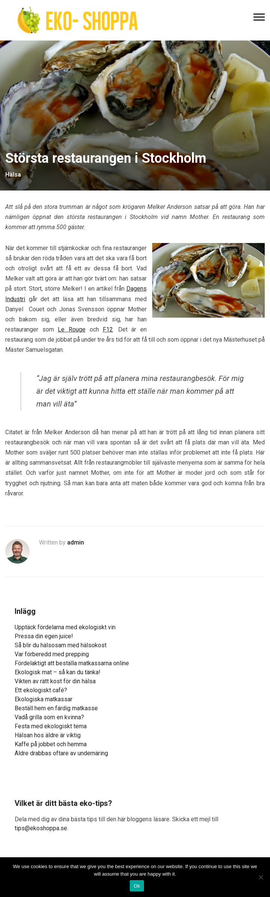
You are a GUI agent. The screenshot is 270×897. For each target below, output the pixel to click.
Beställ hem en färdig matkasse (56, 708)
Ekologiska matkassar (43, 699)
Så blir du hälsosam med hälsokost (60, 645)
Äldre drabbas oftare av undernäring (61, 753)
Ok (137, 886)
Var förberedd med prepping (52, 654)
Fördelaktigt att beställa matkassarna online (72, 663)
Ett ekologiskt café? (41, 690)
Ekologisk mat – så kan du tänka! (57, 672)
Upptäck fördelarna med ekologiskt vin (65, 627)
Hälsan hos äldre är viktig (48, 735)
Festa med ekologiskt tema (51, 726)
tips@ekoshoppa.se (41, 828)
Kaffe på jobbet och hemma (51, 744)
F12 (108, 329)
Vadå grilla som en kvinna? (49, 717)
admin (75, 542)
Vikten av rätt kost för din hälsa (55, 681)
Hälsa (13, 174)
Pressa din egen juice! (44, 636)
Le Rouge (72, 329)
